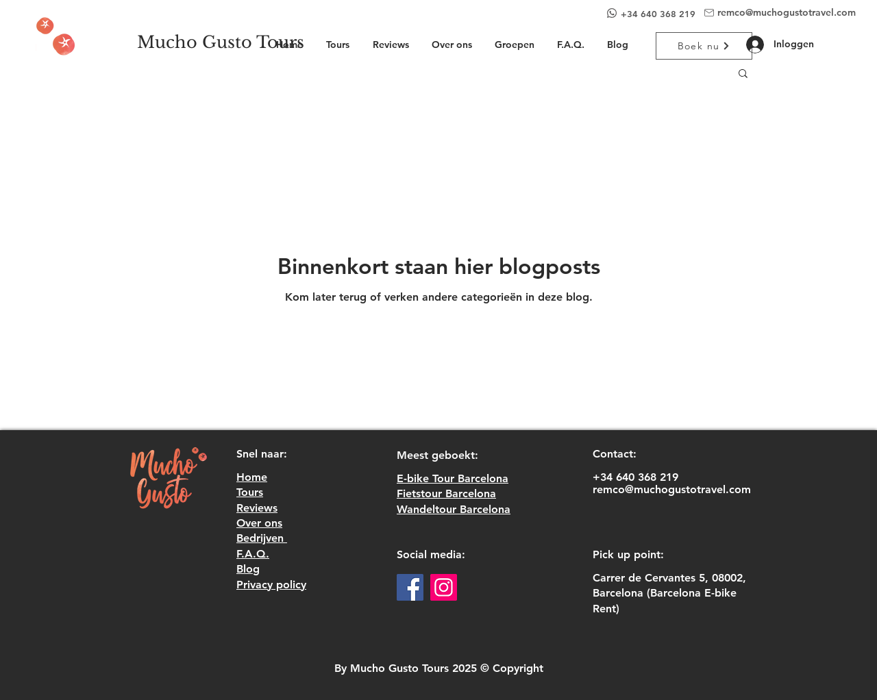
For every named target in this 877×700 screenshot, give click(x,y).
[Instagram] (443, 587)
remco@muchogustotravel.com (786, 12)
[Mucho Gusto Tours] (220, 42)
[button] (743, 74)
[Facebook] (410, 587)
